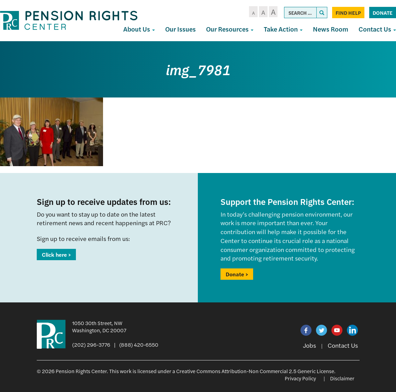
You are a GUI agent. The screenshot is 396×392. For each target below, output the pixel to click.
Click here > (56, 254)
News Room (330, 29)
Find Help (348, 12)
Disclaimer (342, 378)
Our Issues (180, 29)
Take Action (283, 29)
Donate (383, 12)
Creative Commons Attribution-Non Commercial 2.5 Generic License (255, 370)
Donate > (237, 274)
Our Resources (229, 29)
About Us (139, 29)
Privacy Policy (300, 378)
